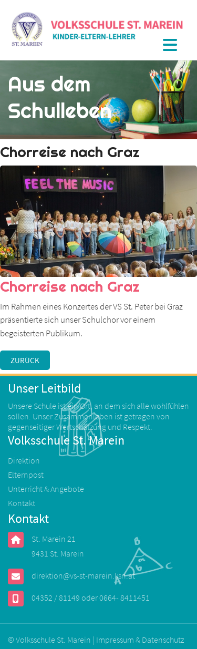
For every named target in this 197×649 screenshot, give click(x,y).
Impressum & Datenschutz (140, 639)
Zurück (25, 360)
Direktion (24, 460)
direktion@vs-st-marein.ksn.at (83, 575)
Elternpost (26, 474)
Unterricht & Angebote (46, 488)
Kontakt (21, 503)
